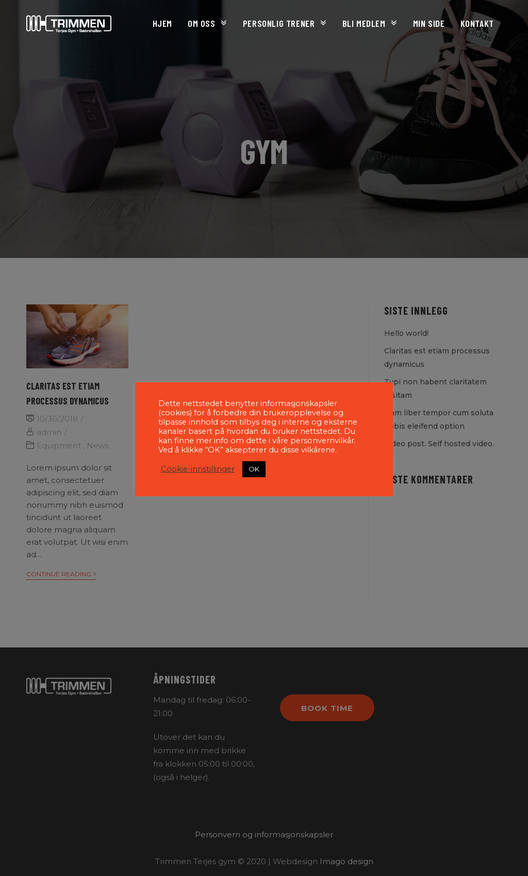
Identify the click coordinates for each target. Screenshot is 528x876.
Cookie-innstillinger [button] (198, 469)
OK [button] (254, 469)
